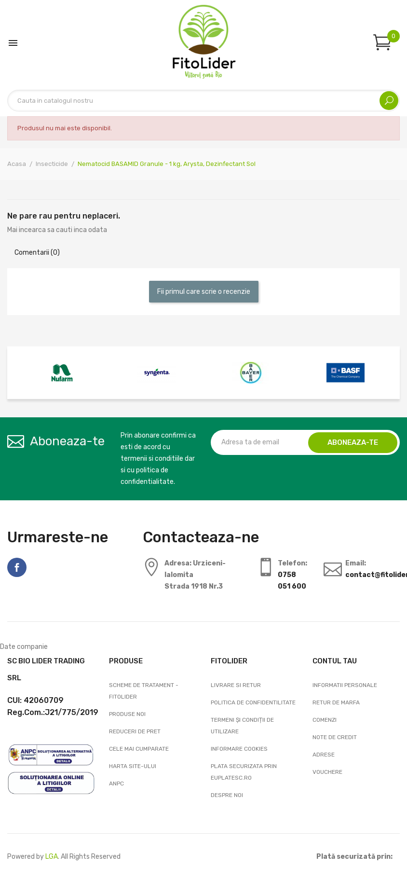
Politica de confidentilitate (253, 702)
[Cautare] (203, 100)
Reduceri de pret (135, 731)
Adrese (323, 754)
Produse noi (127, 714)
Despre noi (227, 795)
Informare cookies (239, 748)
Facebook (17, 567)
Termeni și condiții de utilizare (242, 725)
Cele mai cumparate (139, 748)
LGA (51, 856)
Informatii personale (344, 685)
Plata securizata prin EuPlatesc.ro (244, 772)
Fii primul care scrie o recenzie (203, 292)
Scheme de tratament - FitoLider (143, 691)
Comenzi (324, 719)
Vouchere (327, 772)
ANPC (116, 783)
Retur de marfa (336, 702)
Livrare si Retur (236, 685)
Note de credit (334, 737)
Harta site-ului (132, 766)
